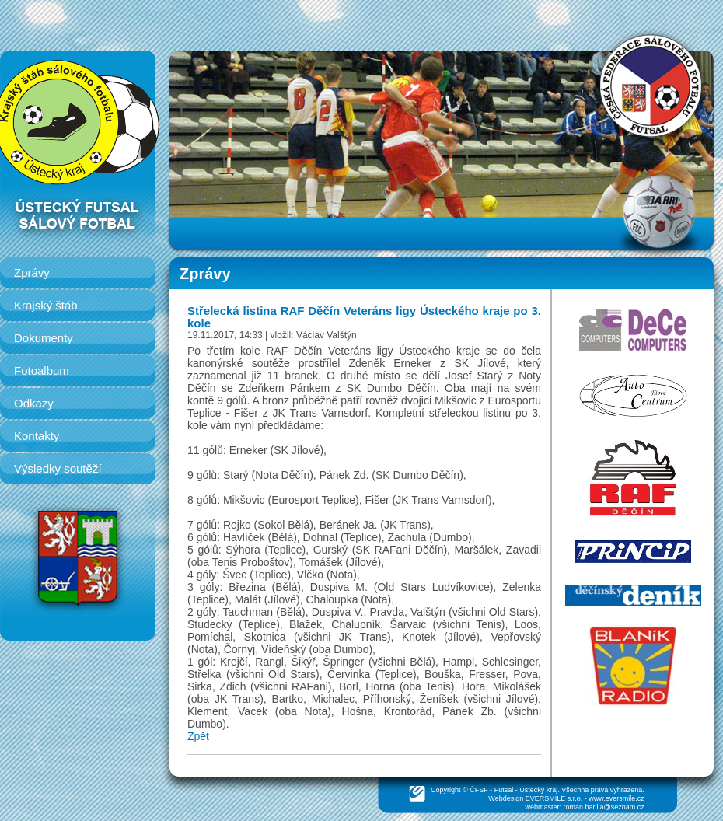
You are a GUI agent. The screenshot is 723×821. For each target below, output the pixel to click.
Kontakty (36, 435)
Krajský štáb (46, 305)
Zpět (198, 736)
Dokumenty (43, 337)
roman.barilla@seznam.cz (604, 807)
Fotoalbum (41, 370)
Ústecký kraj (538, 790)
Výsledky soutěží (58, 468)
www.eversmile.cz (616, 798)
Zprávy (32, 272)
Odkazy (34, 403)
